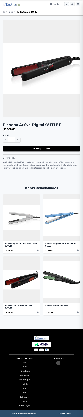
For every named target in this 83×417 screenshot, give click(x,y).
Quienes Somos (25, 371)
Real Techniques (24, 379)
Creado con (65, 413)
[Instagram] (58, 363)
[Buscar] (66, 4)
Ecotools (25, 384)
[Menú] (78, 4)
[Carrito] (72, 4)
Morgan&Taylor (24, 405)
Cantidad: (6, 135)
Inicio (24, 362)
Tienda (10, 12)
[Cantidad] (11, 139)
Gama (24, 388)
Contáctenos (24, 375)
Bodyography (24, 397)
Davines (24, 392)
